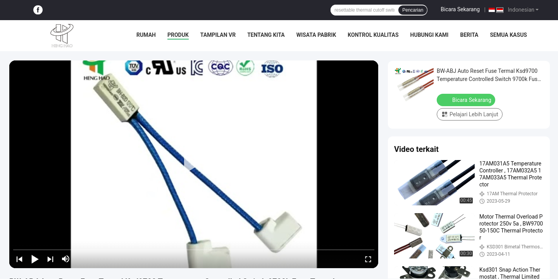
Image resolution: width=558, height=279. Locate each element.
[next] (50, 259)
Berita (469, 35)
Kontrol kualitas (373, 35)
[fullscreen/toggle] (368, 259)
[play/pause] (35, 259)
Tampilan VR (218, 35)
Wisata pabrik (316, 35)
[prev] (19, 259)
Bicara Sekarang (460, 9)
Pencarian (412, 10)
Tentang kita (266, 35)
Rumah (146, 35)
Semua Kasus (508, 35)
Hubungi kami (429, 35)
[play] (193, 164)
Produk (178, 35)
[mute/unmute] (66, 259)
